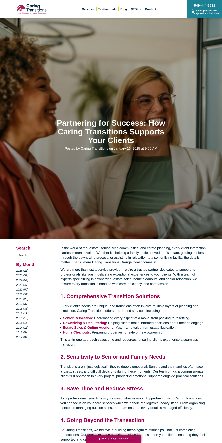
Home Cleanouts (76, 332)
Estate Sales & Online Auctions (88, 327)
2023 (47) (22, 284)
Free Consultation (114, 439)
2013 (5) (21, 332)
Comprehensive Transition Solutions (113, 296)
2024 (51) (22, 280)
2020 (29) (22, 299)
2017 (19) (22, 313)
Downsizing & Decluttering (84, 323)
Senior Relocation (77, 318)
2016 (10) (22, 318)
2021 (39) (22, 294)
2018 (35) (22, 308)
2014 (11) (22, 327)
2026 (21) (22, 270)
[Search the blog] (34, 255)
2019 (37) (22, 303)
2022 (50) (22, 289)
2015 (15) (22, 322)
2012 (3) (21, 337)
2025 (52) (22, 275)
